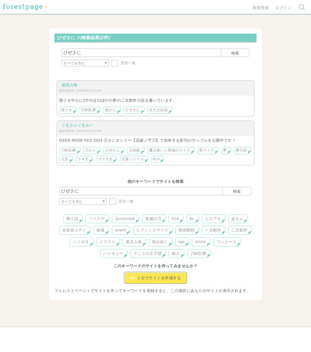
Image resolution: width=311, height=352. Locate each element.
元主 (65, 159)
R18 (156, 159)
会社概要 (176, 333)
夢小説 (241, 150)
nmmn (200, 241)
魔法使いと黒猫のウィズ (169, 150)
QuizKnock (125, 218)
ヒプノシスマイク (152, 230)
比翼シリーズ (133, 159)
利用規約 (147, 333)
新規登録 (261, 7)
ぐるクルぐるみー (77, 125)
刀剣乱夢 (88, 110)
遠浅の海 (69, 85)
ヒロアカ (213, 218)
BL (192, 218)
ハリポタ (81, 241)
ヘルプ (84, 333)
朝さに (110, 110)
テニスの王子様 (148, 253)
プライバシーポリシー (215, 333)
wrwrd (120, 230)
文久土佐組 (158, 110)
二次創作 (239, 230)
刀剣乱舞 (68, 150)
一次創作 (213, 230)
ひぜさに (132, 110)
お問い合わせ (115, 333)
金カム (237, 218)
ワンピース (227, 241)
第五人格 (134, 241)
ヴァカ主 (105, 159)
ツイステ (97, 218)
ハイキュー (113, 253)
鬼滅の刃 (153, 218)
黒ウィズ (206, 150)
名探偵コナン (74, 230)
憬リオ (66, 110)
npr (182, 241)
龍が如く (160, 241)
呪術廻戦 (187, 230)
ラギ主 (83, 159)
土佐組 (134, 150)
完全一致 (124, 63)
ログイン (283, 7)
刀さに (90, 150)
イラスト (107, 241)
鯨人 (176, 253)
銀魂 (101, 230)
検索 (235, 53)
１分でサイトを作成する (155, 277)
